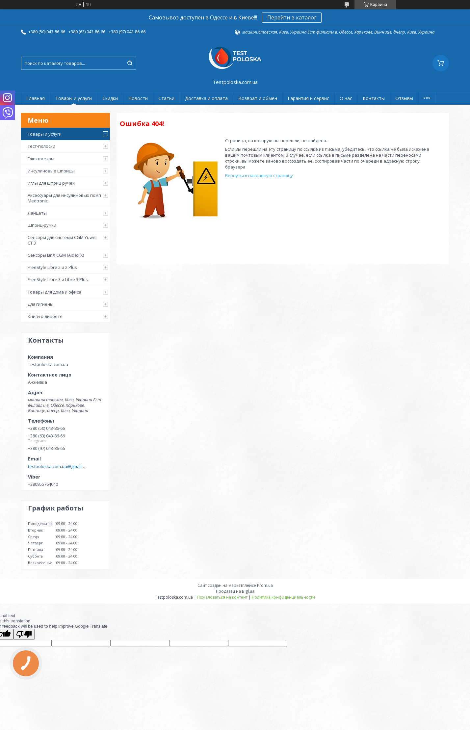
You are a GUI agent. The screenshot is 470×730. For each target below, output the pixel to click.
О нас (346, 98)
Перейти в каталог (291, 17)
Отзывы (404, 98)
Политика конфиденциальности (283, 597)
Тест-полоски (41, 146)
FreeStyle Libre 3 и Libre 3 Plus (58, 279)
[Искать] (129, 63)
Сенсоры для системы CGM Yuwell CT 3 (62, 240)
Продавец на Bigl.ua (235, 591)
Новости (138, 98)
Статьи (166, 98)
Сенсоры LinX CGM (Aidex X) (56, 255)
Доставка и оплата (206, 98)
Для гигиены (40, 304)
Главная (35, 98)
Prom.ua (265, 585)
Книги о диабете (45, 316)
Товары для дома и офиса (54, 292)
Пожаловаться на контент (222, 597)
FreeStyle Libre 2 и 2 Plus (52, 267)
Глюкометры (41, 159)
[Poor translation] (24, 634)
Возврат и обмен (257, 98)
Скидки (110, 98)
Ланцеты (37, 213)
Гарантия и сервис (308, 98)
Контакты (374, 98)
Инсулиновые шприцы (51, 171)
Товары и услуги (73, 98)
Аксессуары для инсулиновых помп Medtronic (64, 197)
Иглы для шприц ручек (51, 183)
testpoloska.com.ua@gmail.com (57, 466)
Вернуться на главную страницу (259, 175)
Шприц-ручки (42, 225)
